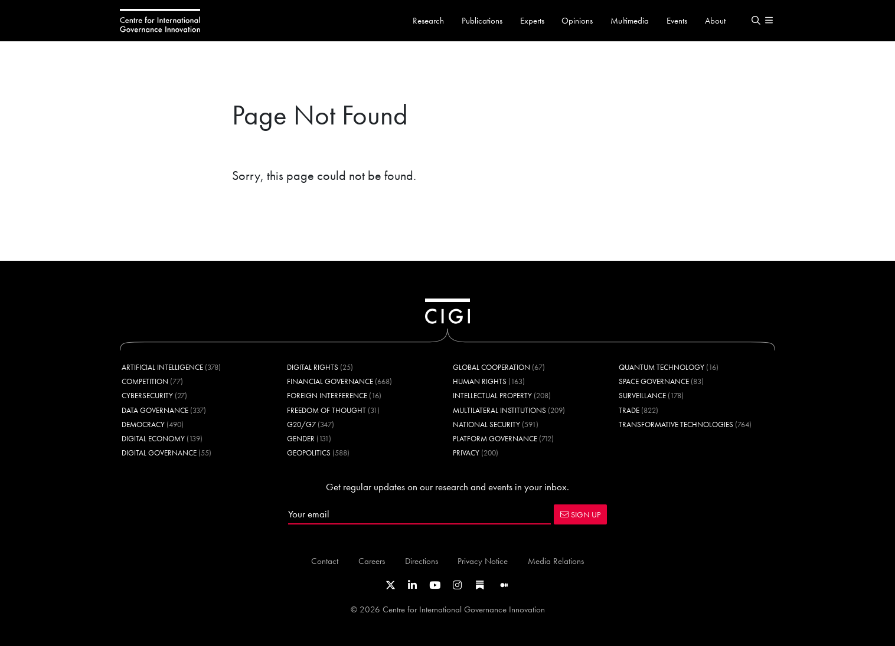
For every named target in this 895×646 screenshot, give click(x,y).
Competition (145, 381)
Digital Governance (159, 453)
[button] (755, 20)
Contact (324, 560)
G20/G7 (301, 424)
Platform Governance (495, 439)
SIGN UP (580, 514)
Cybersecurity (147, 396)
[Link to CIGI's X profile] (391, 585)
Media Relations (556, 560)
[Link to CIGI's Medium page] (504, 585)
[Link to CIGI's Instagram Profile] (457, 585)
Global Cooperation (491, 367)
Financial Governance (330, 381)
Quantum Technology (661, 367)
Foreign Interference (327, 396)
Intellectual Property (492, 396)
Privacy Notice (483, 560)
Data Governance (155, 410)
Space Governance (654, 381)
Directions (421, 560)
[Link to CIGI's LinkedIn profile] (412, 585)
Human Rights (480, 381)
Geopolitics (309, 453)
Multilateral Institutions (499, 410)
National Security (486, 424)
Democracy (143, 424)
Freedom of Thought (326, 410)
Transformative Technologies (676, 424)
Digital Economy (153, 439)
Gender (301, 439)
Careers (371, 560)
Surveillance (642, 396)
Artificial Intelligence (162, 367)
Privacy (466, 453)
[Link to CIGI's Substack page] (480, 585)
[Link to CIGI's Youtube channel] (434, 585)
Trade (629, 410)
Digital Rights (312, 367)
